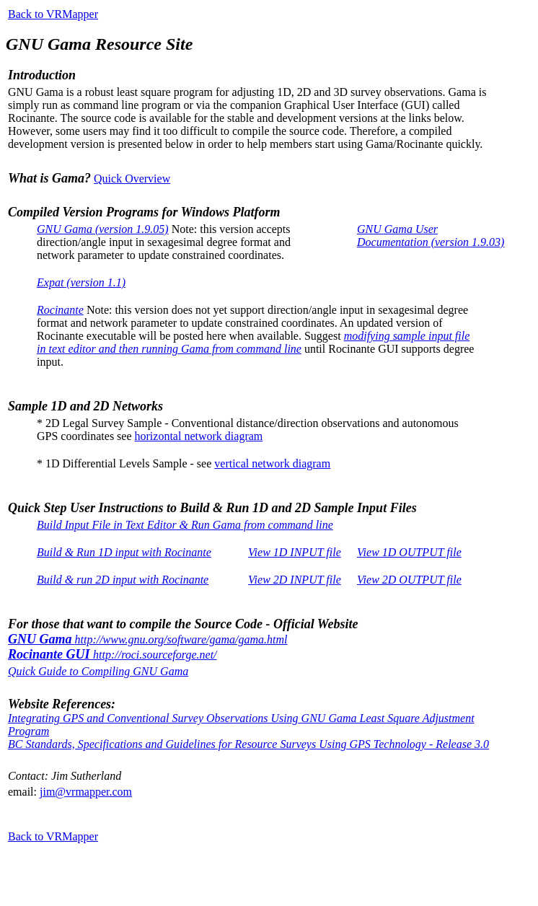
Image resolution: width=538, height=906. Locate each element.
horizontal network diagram (199, 436)
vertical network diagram (272, 463)
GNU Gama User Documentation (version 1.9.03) (430, 235)
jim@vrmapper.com (86, 792)
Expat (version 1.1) (81, 282)
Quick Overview (132, 178)
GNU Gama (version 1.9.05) (103, 229)
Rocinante (60, 310)
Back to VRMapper (53, 14)
